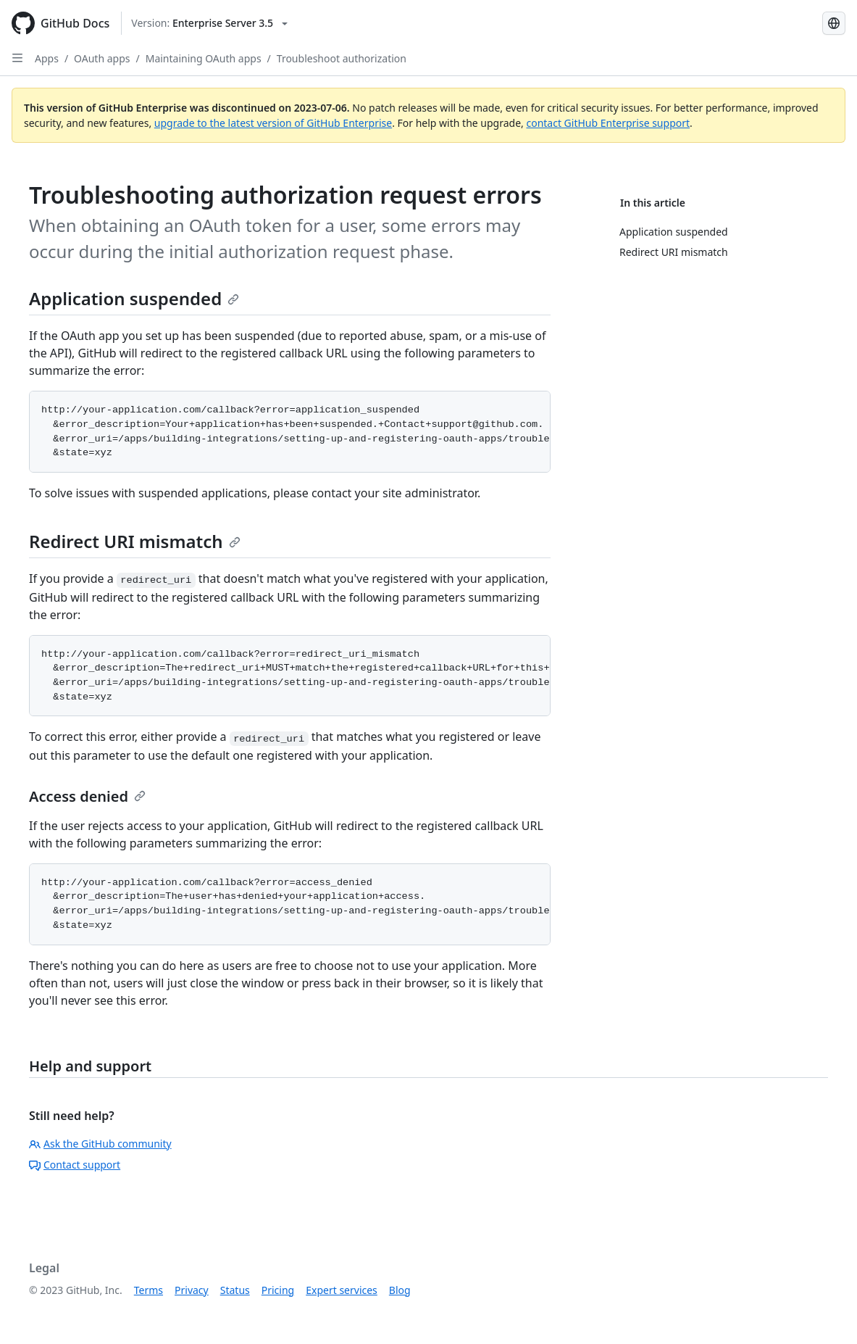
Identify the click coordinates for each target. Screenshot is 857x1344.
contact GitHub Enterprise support (608, 123)
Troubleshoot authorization (341, 58)
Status (235, 1290)
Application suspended (134, 298)
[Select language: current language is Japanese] (833, 23)
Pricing (278, 1290)
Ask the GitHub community (100, 1143)
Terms (148, 1290)
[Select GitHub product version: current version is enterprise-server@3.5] (209, 23)
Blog (400, 1290)
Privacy (192, 1290)
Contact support (74, 1164)
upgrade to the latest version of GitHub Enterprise (273, 123)
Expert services (341, 1290)
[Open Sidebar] (17, 58)
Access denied (87, 796)
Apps (47, 58)
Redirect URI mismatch (135, 541)
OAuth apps (102, 58)
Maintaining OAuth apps (204, 58)
